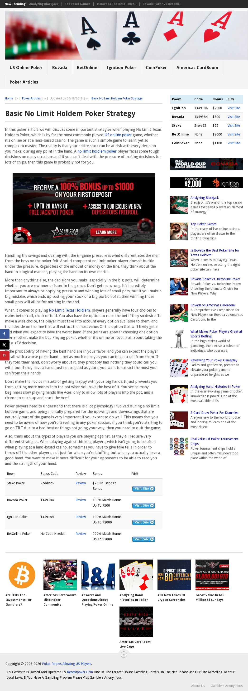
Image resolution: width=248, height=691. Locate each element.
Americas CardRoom (197, 67)
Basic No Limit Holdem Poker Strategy (117, 98)
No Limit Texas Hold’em (69, 310)
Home (9, 98)
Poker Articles (24, 81)
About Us (198, 686)
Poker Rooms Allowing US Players (66, 664)
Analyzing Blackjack (43, 4)
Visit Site (234, 108)
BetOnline (87, 67)
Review (81, 483)
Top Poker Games (77, 4)
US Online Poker (26, 67)
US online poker (118, 135)
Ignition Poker (121, 67)
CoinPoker (156, 67)
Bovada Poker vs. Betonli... (162, 4)
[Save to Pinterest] (5, 355)
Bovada (59, 67)
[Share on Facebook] (5, 334)
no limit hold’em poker (97, 151)
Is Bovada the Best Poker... (116, 4)
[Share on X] (5, 345)
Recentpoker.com (80, 672)
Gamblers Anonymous (227, 686)
